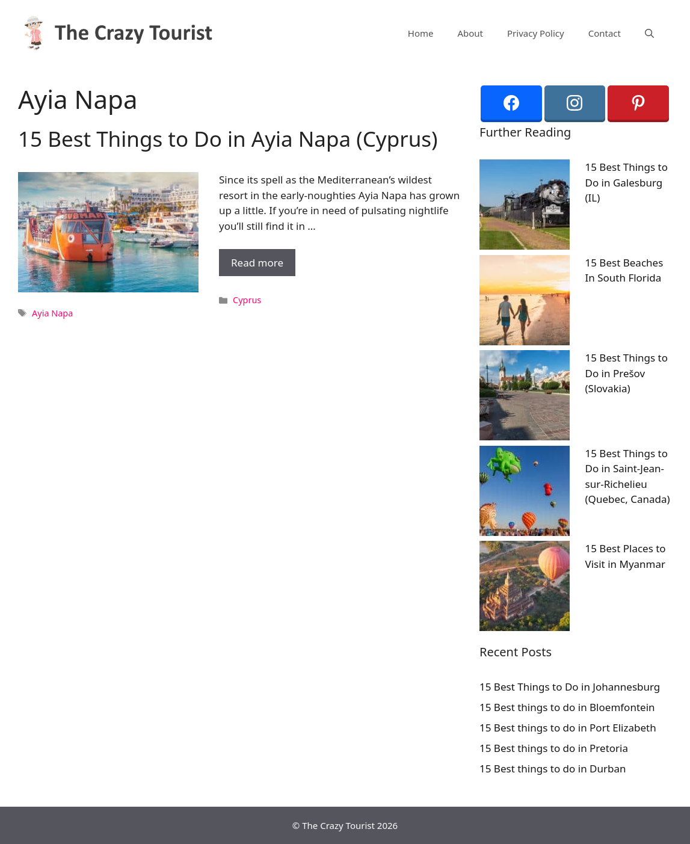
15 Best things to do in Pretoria (553, 748)
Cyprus (247, 300)
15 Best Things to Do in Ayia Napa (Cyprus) (228, 139)
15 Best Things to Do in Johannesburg (569, 687)
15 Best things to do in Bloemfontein (567, 707)
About (470, 33)
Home (421, 33)
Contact (604, 33)
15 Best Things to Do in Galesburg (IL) (626, 182)
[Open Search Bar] (649, 33)
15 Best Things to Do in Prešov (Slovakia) (626, 373)
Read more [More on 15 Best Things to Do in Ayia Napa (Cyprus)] (257, 263)
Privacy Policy (535, 33)
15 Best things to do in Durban (552, 768)
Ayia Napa (52, 313)
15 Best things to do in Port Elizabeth (567, 728)
